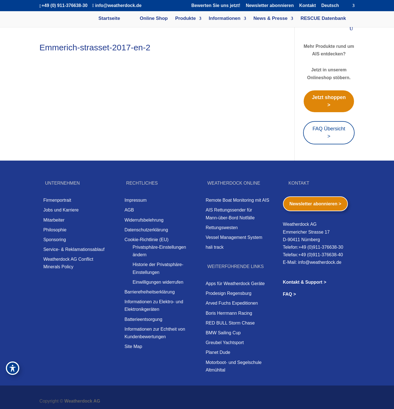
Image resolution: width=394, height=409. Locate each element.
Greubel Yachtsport (225, 342)
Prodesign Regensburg (228, 293)
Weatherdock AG (82, 401)
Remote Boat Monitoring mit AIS (237, 200)
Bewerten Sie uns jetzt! (215, 5)
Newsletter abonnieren (270, 5)
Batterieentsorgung (143, 319)
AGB (129, 210)
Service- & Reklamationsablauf (74, 249)
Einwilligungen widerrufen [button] (158, 282)
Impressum (135, 200)
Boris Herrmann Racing (229, 313)
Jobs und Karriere (61, 210)
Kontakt (307, 5)
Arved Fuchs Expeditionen (232, 303)
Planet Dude (218, 352)
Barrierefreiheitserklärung (149, 292)
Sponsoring (54, 239)
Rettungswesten (222, 227)
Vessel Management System (234, 237)
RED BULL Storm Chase (230, 323)
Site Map (133, 346)
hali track (214, 247)
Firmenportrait (57, 200)
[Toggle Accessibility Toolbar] (12, 368)
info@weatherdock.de (319, 262)
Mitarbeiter (54, 220)
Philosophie (55, 229)
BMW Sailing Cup (223, 332)
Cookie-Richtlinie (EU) (146, 239)
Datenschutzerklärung (146, 229)
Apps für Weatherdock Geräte (235, 283)
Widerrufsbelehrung (144, 220)
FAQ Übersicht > (328, 132)
